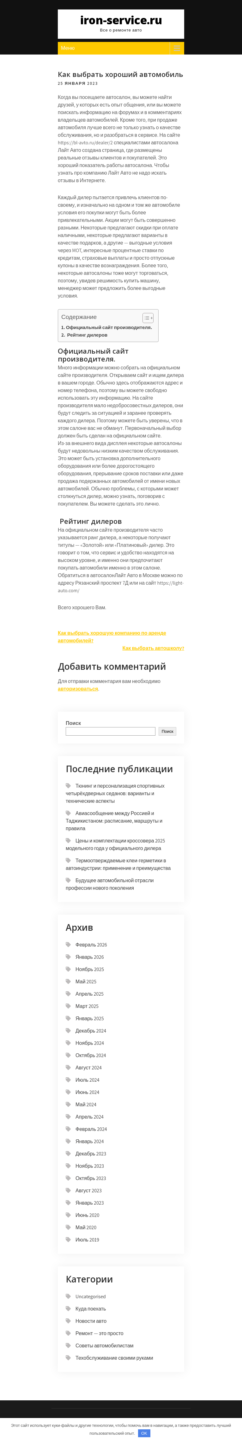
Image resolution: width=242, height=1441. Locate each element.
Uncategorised (91, 1296)
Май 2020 (86, 1227)
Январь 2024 (90, 1141)
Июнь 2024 (87, 1092)
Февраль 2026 (91, 944)
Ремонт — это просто (100, 1333)
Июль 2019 (87, 1239)
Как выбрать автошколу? (153, 648)
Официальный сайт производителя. (109, 327)
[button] (145, 318)
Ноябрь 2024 (90, 1043)
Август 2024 (89, 1067)
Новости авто (91, 1321)
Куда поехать (91, 1308)
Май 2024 (86, 1104)
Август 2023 (89, 1190)
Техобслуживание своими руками (114, 1358)
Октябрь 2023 (91, 1178)
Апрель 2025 (90, 994)
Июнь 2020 (87, 1215)
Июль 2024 (88, 1080)
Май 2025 (86, 981)
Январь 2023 (90, 1203)
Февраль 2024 (91, 1129)
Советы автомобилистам (105, 1345)
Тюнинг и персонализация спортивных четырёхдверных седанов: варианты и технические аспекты (115, 793)
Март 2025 (87, 1006)
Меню (68, 48)
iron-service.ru (121, 20)
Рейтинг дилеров (86, 335)
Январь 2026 (90, 957)
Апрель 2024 (90, 1117)
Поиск (73, 723)
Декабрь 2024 (91, 1030)
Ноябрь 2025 (90, 969)
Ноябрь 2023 (90, 1166)
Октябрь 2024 (91, 1055)
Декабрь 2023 (91, 1153)
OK (144, 1433)
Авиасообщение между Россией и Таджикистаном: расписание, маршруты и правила (114, 821)
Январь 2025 (90, 1018)
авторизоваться (78, 689)
